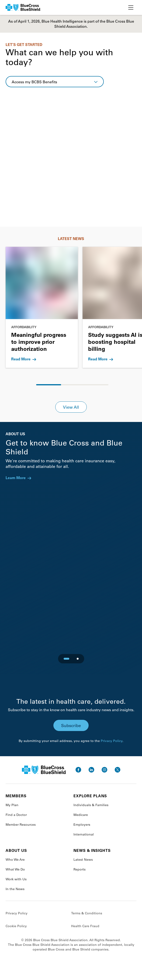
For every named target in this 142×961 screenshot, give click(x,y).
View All (71, 407)
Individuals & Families (90, 805)
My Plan (12, 805)
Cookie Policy (16, 926)
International (83, 834)
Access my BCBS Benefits (34, 81)
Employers (81, 824)
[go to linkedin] (91, 770)
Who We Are (15, 859)
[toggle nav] (130, 7)
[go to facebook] (78, 770)
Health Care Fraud (85, 926)
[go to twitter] (117, 770)
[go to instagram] (104, 770)
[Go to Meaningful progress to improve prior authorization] (42, 307)
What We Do (15, 869)
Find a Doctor (16, 815)
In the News (15, 889)
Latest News (83, 859)
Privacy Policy (111, 741)
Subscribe (71, 725)
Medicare (80, 815)
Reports (79, 869)
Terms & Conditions (86, 913)
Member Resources (21, 824)
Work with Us (16, 879)
